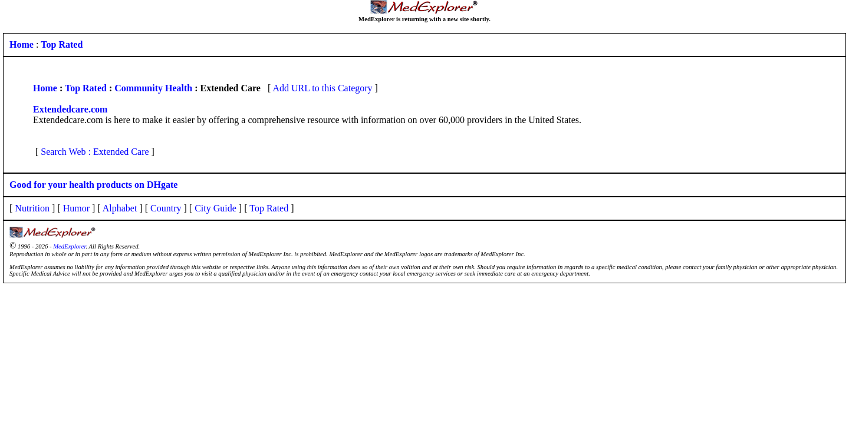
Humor (76, 208)
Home (45, 88)
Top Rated (86, 88)
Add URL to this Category (322, 88)
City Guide (215, 208)
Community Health (153, 88)
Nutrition (32, 208)
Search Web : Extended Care (95, 152)
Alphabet (120, 208)
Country (165, 208)
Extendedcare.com (70, 109)
